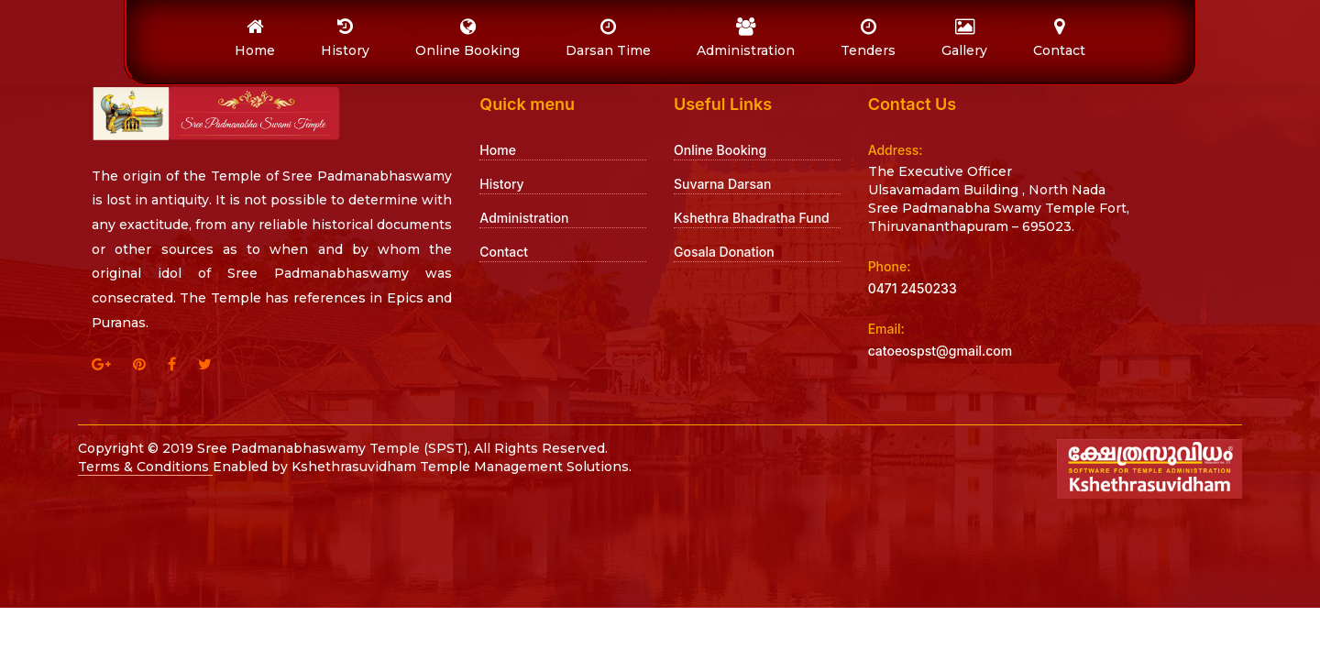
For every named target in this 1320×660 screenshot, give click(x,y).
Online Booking (720, 150)
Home (497, 150)
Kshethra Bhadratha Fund (752, 218)
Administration (523, 218)
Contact (503, 251)
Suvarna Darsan (722, 184)
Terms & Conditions (145, 466)
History (501, 184)
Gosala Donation (724, 251)
